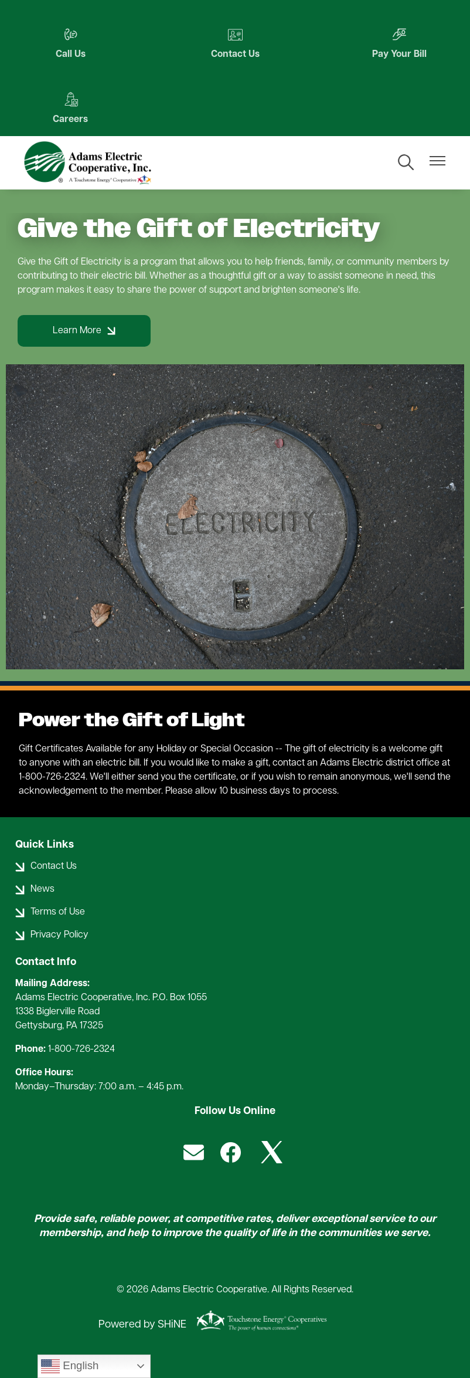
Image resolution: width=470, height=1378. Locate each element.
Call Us (71, 43)
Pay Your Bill (399, 43)
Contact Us (235, 43)
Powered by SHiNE (142, 1324)
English (69, 1366)
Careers (70, 108)
